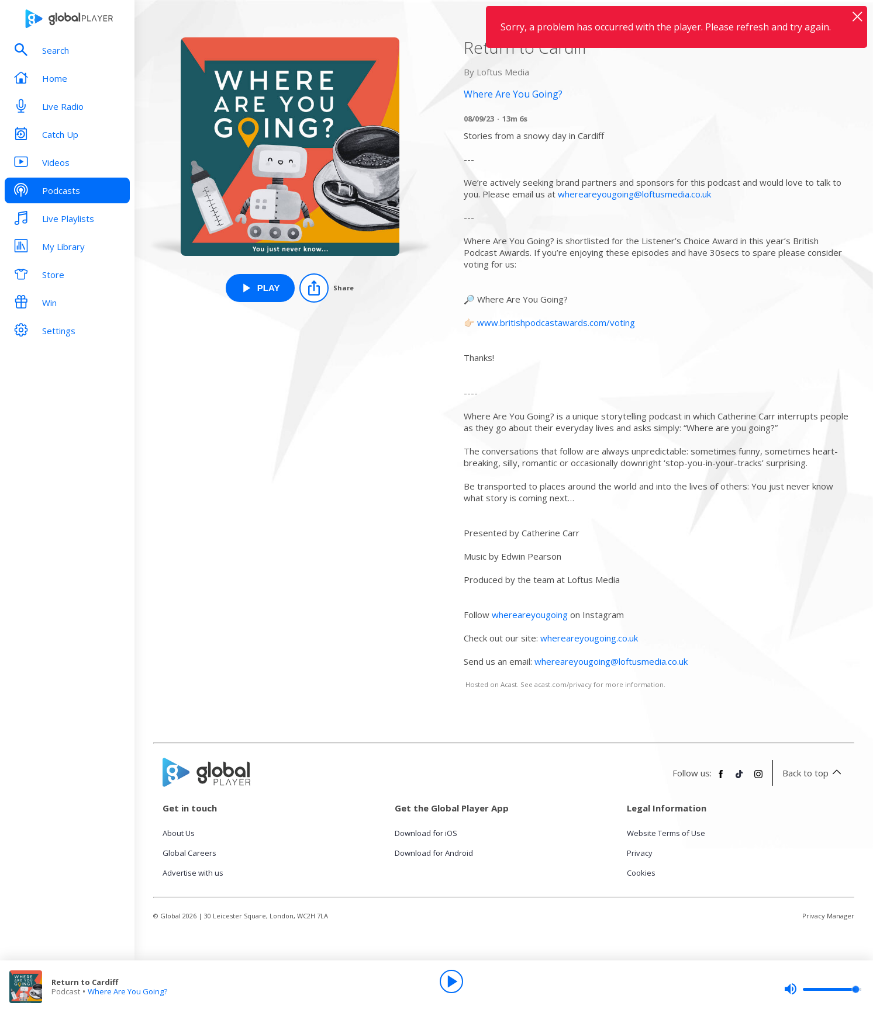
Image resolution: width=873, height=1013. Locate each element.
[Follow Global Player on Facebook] (721, 779)
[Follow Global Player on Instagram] (758, 779)
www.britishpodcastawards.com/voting (556, 322)
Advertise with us (193, 873)
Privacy (640, 853)
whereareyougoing (530, 614)
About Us (179, 833)
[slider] (822, 989)
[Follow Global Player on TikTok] (739, 779)
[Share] (326, 288)
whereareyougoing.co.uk (589, 638)
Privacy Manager (828, 916)
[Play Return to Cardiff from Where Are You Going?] (260, 288)
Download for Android (434, 853)
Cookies (641, 873)
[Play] (451, 981)
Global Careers (189, 853)
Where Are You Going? (127, 991)
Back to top (813, 773)
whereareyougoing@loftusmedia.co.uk (634, 194)
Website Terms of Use (666, 833)
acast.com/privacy (563, 684)
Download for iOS (426, 833)
